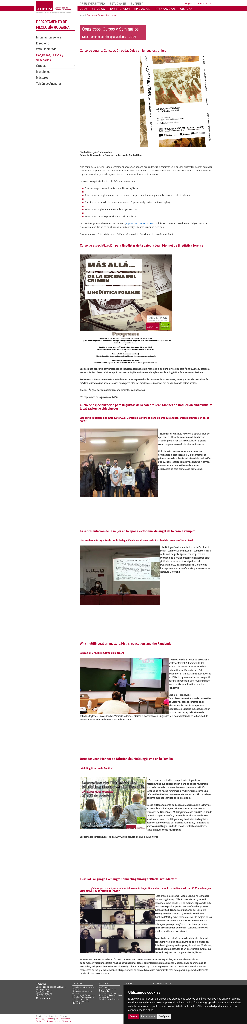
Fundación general (80, 1001)
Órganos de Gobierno (82, 991)
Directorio (42, 43)
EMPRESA (137, 3)
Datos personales (63, 1018)
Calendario (104, 997)
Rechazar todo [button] (148, 1016)
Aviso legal (40, 1018)
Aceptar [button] (134, 1016)
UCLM (83, 8)
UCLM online (105, 991)
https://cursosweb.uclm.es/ (139, 223)
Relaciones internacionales (84, 987)
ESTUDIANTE (118, 3)
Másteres (42, 77)
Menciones (43, 71)
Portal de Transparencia (83, 997)
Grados (41, 65)
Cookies (50, 1018)
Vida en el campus (107, 993)
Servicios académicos (108, 999)
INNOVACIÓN (142, 8)
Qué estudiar (105, 987)
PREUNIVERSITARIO (92, 3)
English (188, 3)
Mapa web (66, 1021)
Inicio (82, 15)
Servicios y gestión (80, 999)
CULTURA (186, 8)
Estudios (103, 983)
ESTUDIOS (98, 8)
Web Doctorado (46, 49)
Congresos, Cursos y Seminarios (49, 58)
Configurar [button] (164, 1016)
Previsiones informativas (83, 995)
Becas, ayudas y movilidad (110, 995)
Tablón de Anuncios (49, 83)
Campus (76, 989)
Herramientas (204, 3)
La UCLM (77, 983)
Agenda (75, 993)
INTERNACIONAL (165, 8)
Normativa (77, 1003)
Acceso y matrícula (107, 989)
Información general (49, 37)
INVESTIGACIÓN (120, 8)
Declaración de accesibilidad (48, 1021)
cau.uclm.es (44, 998)
